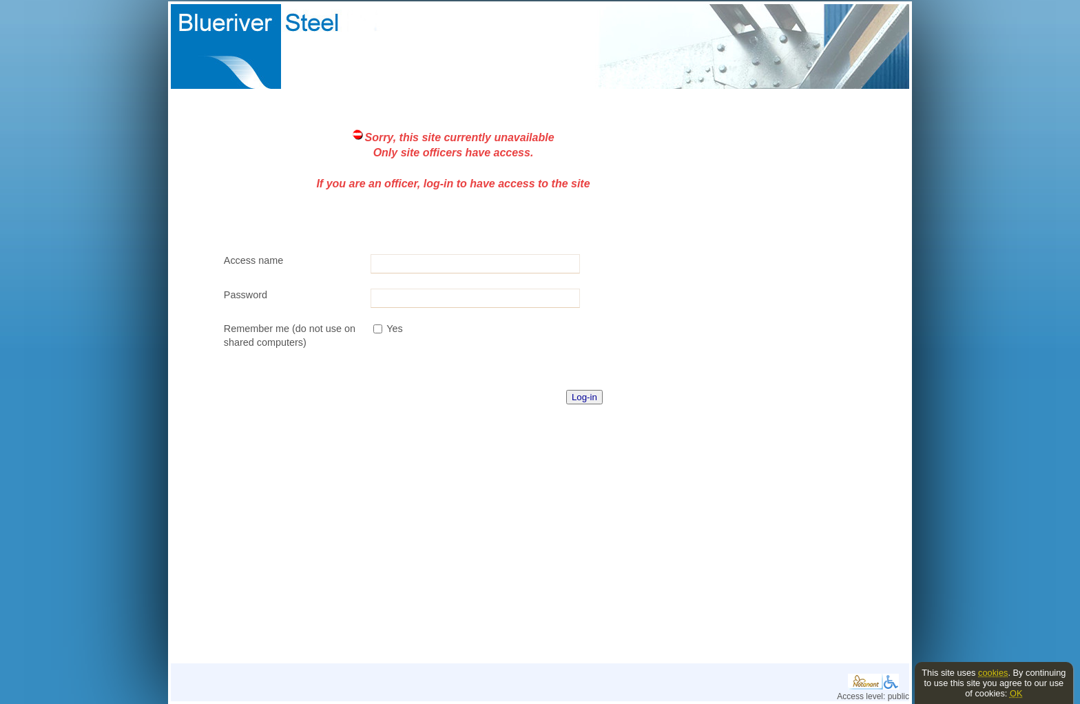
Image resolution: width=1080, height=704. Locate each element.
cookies (993, 672)
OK (1016, 693)
